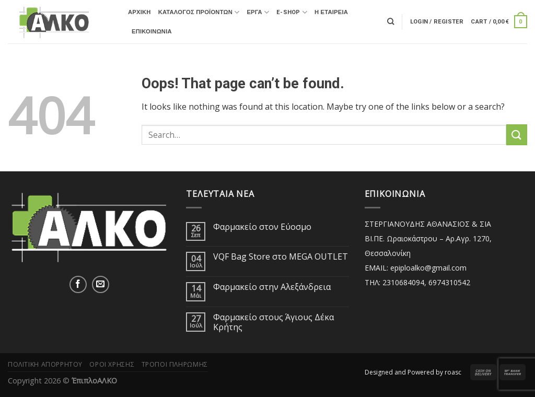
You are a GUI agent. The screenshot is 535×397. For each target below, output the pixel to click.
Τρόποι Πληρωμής (175, 364)
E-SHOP (291, 12)
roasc (453, 372)
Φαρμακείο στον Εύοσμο (262, 227)
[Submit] (516, 134)
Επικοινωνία (152, 31)
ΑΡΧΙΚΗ (139, 12)
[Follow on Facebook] (78, 284)
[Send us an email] (100, 284)
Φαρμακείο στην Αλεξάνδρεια (272, 287)
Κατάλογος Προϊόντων (199, 12)
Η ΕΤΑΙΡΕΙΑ (331, 12)
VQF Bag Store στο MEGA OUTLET (280, 257)
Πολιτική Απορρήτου (45, 364)
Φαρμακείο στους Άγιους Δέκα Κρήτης (273, 322)
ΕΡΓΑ (258, 12)
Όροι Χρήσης (111, 364)
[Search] (390, 21)
